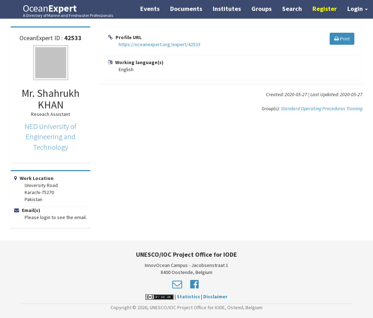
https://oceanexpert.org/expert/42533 (159, 44)
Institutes (227, 9)
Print (342, 39)
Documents (186, 9)
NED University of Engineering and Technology (50, 136)
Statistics (188, 296)
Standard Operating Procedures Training (321, 108)
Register (324, 9)
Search (292, 9)
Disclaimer (215, 296)
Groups (261, 9)
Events (150, 9)
